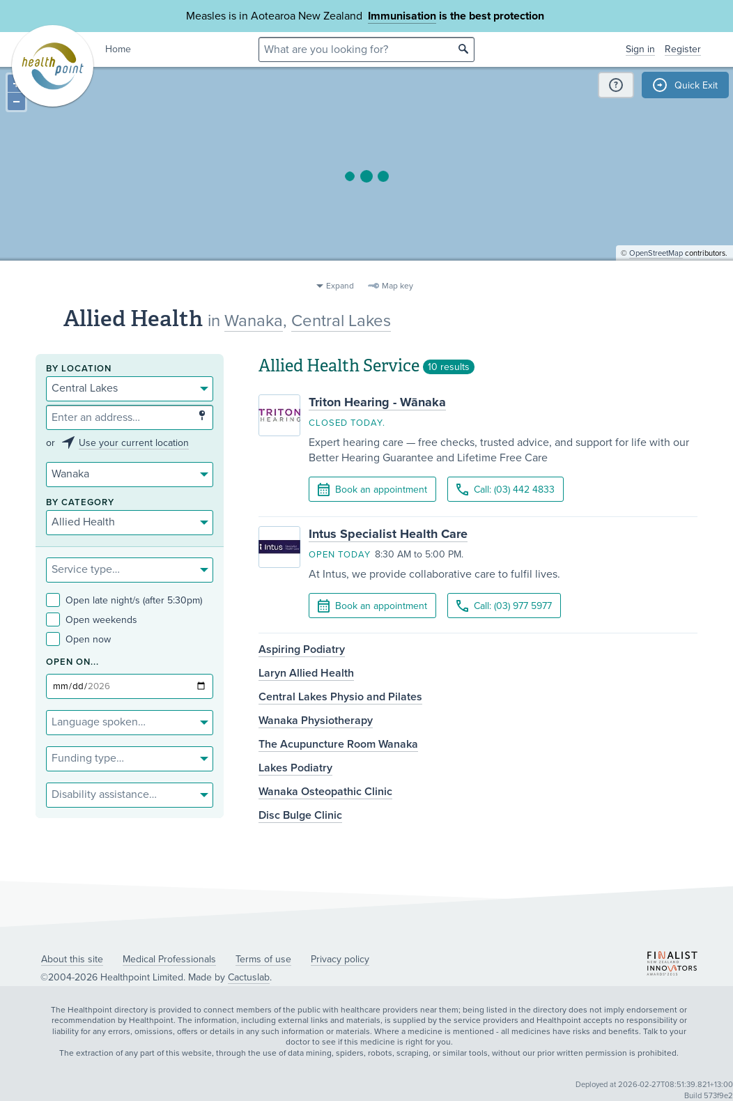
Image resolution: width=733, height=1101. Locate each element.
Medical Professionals (169, 959)
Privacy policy (340, 959)
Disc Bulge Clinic (300, 815)
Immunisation (402, 16)
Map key (397, 286)
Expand (340, 286)
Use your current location (134, 443)
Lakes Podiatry (295, 768)
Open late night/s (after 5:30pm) (124, 600)
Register (683, 49)
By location (78, 369)
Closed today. (347, 423)
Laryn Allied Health (306, 673)
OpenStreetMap (656, 268)
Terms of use (263, 959)
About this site (72, 959)
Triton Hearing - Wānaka (377, 402)
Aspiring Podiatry (302, 649)
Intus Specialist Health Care (388, 533)
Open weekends (91, 619)
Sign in (640, 49)
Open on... (72, 662)
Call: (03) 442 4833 (505, 489)
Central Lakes (341, 321)
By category (80, 502)
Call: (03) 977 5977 (504, 606)
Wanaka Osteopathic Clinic (325, 792)
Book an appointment (372, 490)
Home (118, 49)
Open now (78, 639)
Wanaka (253, 321)
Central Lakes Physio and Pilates (340, 697)
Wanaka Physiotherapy (316, 720)
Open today (340, 554)
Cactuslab (249, 977)
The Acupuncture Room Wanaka (338, 744)
